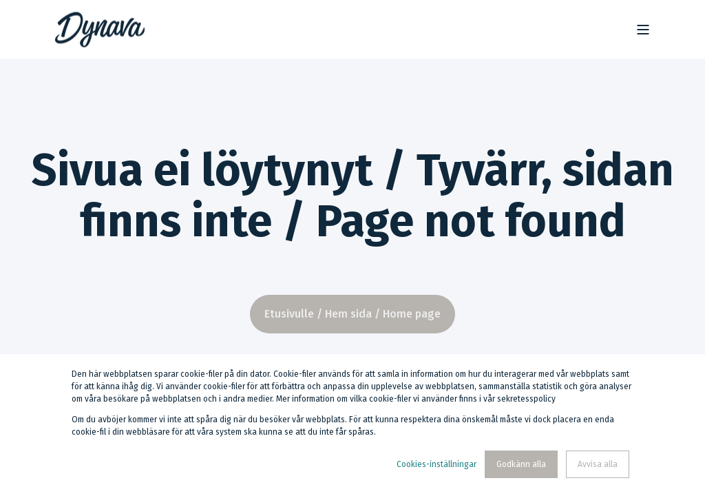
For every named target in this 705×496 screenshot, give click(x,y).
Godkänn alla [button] (521, 464)
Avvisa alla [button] (598, 464)
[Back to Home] (100, 29)
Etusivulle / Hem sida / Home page (352, 313)
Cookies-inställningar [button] (436, 464)
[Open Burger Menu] (643, 29)
